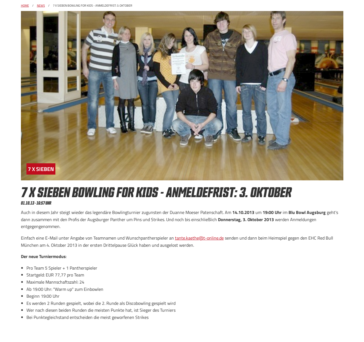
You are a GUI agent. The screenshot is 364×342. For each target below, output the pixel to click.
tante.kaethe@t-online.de (199, 238)
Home (25, 5)
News (41, 5)
